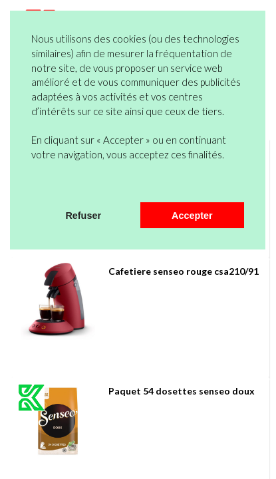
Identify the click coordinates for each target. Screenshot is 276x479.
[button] (33, 185)
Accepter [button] (192, 215)
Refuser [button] (83, 215)
